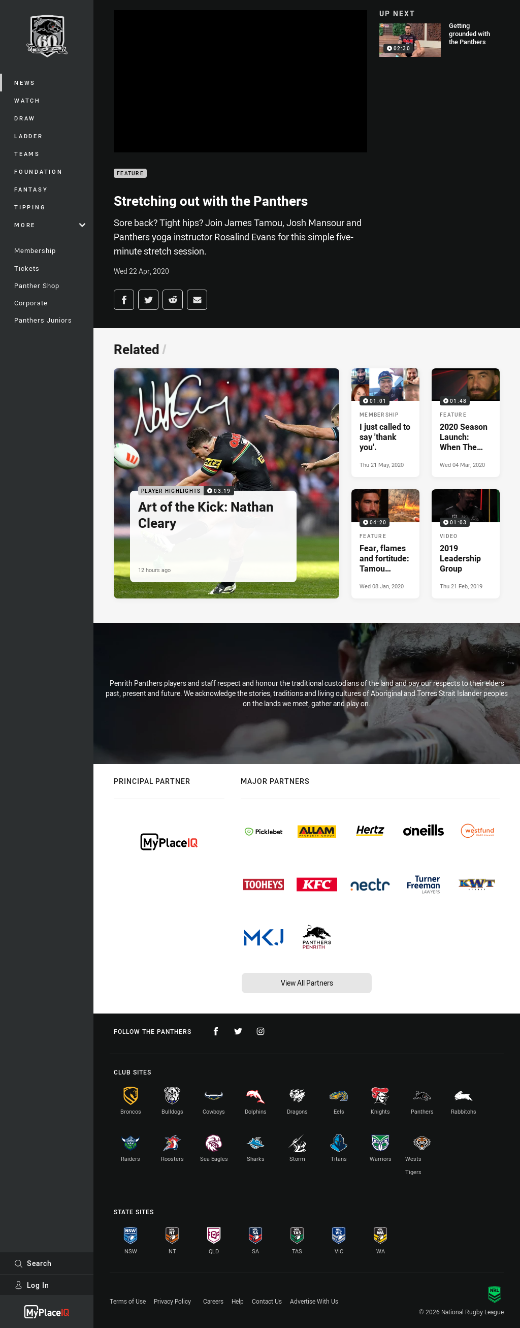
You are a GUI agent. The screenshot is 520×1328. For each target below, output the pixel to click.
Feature (130, 173)
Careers (213, 1301)
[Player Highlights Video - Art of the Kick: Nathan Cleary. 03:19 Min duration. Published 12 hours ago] (226, 483)
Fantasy (31, 189)
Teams (27, 153)
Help (238, 1301)
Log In (31, 1285)
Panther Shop (36, 285)
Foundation (38, 171)
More (49, 225)
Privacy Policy (172, 1301)
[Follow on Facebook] (216, 1031)
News (25, 82)
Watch (27, 100)
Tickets (27, 268)
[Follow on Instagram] (260, 1031)
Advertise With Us (314, 1301)
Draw (25, 118)
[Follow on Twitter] (238, 1031)
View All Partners (307, 983)
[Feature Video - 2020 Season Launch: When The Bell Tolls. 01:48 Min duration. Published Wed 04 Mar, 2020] (466, 422)
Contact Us (267, 1301)
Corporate (31, 302)
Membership (35, 250)
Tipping (30, 207)
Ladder (28, 136)
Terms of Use (128, 1301)
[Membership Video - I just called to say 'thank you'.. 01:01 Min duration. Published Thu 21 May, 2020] (385, 422)
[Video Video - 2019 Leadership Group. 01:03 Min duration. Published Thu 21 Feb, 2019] (466, 543)
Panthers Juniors (43, 320)
